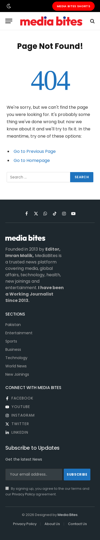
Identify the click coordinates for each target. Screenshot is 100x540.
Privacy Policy (23, 494)
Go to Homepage (32, 160)
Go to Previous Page (35, 151)
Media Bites (68, 514)
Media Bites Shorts (73, 6)
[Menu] (8, 21)
